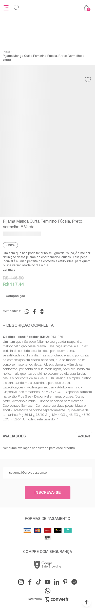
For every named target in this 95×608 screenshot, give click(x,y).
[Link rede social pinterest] (65, 582)
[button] (86, 602)
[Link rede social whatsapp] (47, 591)
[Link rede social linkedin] (56, 582)
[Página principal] (51, 8)
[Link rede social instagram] (21, 582)
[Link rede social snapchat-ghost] (74, 582)
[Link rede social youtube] (47, 582)
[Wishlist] (16, 8)
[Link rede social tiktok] (39, 582)
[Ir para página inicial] (6, 52)
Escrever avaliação (84, 436)
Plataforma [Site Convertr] (47, 599)
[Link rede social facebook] (30, 582)
